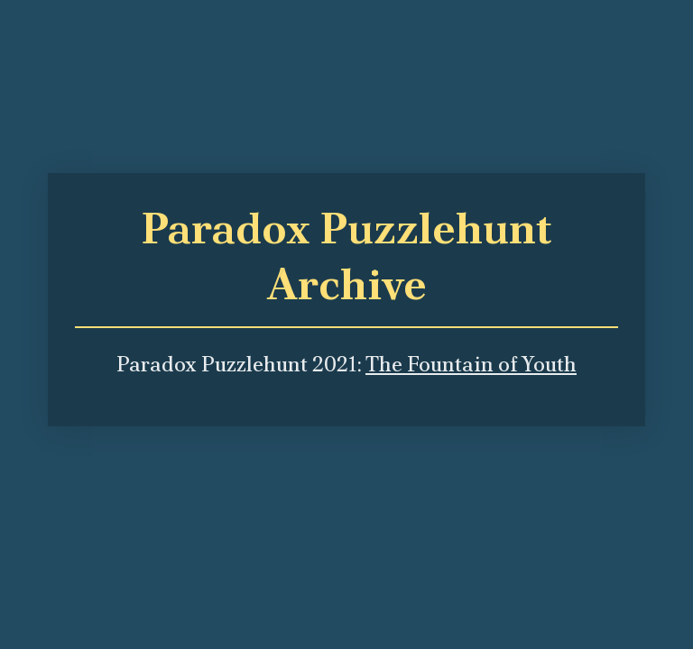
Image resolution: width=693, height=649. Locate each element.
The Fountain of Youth (471, 364)
